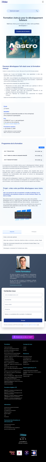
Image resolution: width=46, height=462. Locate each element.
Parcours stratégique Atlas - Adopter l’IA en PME (13, 375)
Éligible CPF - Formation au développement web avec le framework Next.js (13, 393)
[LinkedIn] (20, 439)
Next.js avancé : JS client (8, 351)
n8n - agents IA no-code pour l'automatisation (12, 372)
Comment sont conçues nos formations (11, 407)
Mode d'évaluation (7, 408)
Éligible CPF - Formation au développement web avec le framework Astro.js (13, 391)
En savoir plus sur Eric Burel (16, 285)
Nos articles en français (27, 356)
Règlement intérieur (8, 412)
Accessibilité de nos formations (10, 410)
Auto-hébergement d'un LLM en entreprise (12, 379)
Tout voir (41, 147)
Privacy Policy (26, 324)
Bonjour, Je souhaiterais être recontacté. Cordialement (23, 315)
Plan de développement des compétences (12, 427)
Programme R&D (26, 376)
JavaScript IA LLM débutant (9, 361)
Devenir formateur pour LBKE (9, 429)
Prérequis (34, 231)
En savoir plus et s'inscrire (23, 31)
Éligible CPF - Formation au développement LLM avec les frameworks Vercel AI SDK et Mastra (13, 399)
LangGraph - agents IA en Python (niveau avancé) (13, 356)
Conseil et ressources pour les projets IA (30, 370)
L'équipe (24, 347)
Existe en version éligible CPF (12, 123)
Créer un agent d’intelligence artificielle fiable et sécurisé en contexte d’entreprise (13, 378)
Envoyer (23, 320)
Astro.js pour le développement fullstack (11, 348)
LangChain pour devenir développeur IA (11, 354)
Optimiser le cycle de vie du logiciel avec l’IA (12, 370)
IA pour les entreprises (8, 374)
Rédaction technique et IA (28, 374)
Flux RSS (25, 350)
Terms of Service (33, 324)
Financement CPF (7, 426)
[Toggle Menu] (42, 1)
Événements (6, 416)
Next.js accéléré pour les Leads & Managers (12, 353)
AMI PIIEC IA (25, 362)
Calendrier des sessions (8, 383)
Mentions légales (7, 413)
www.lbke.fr (23, 437)
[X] (25, 439)
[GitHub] (23, 439)
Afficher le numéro (23, 443)
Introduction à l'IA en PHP (9, 359)
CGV (5, 415)
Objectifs (12, 231)
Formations (7, 344)
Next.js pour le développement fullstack (11, 350)
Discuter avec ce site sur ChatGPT (23, 337)
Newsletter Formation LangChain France (30, 361)
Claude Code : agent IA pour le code (10, 366)
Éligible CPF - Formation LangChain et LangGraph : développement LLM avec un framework (13, 396)
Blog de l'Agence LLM (27, 359)
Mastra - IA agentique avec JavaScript (11, 362)
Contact (24, 348)
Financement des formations (9, 424)
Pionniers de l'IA (26, 364)
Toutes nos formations (8, 347)
